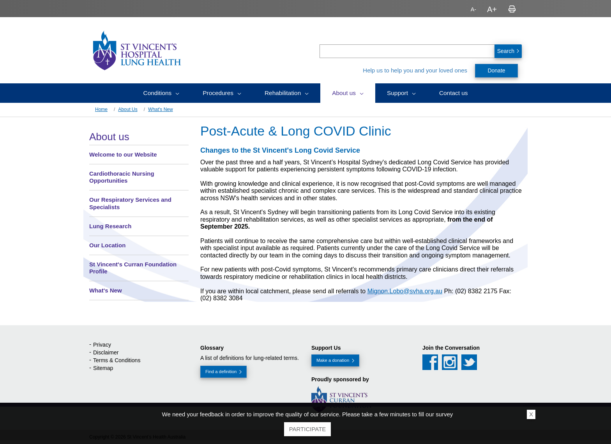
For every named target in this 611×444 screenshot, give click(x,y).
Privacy (102, 345)
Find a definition (221, 371)
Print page (512, 9)
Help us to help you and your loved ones (415, 70)
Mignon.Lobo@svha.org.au (404, 291)
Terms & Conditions (116, 360)
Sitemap (103, 368)
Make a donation (332, 360)
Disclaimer (105, 352)
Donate (496, 70)
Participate (307, 429)
